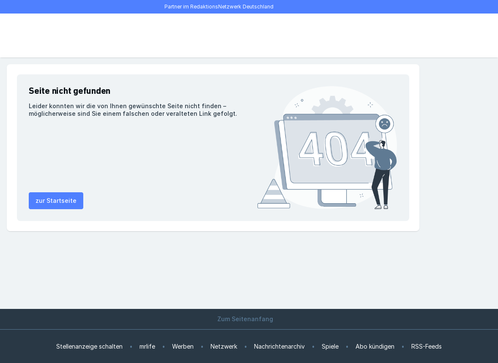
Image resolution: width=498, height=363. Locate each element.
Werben (183, 346)
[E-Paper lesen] (385, 35)
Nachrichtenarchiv (279, 346)
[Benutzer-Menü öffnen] (404, 35)
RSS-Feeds (426, 346)
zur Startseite (56, 200)
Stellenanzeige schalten (89, 346)
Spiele (330, 346)
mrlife (147, 346)
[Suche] (41, 35)
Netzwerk (224, 346)
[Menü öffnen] (22, 35)
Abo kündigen (375, 346)
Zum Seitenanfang (249, 318)
